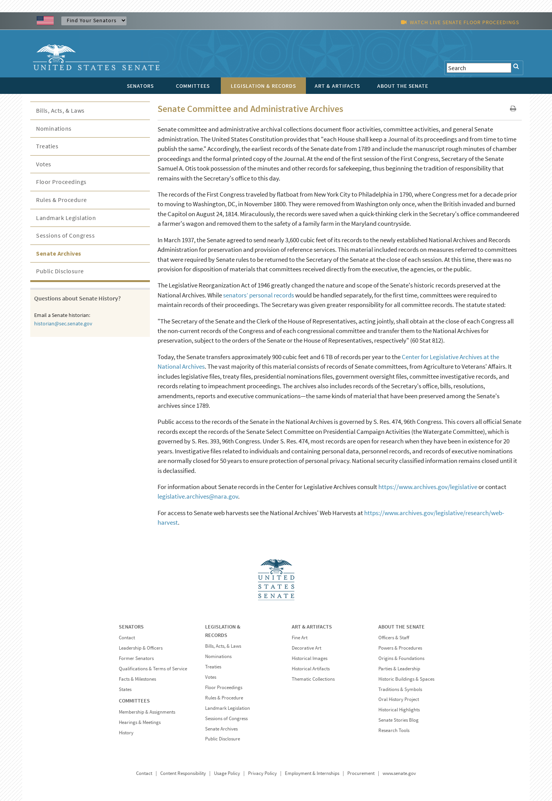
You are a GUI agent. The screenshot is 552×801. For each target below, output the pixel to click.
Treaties (47, 146)
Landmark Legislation (66, 218)
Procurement (361, 773)
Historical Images (309, 658)
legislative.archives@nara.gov (198, 496)
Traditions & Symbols (400, 689)
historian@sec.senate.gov (63, 323)
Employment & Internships (312, 773)
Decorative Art (306, 648)
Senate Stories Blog (398, 720)
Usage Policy (227, 773)
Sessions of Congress (65, 235)
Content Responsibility (183, 773)
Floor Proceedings (61, 181)
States (125, 689)
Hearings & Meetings (140, 722)
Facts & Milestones (137, 679)
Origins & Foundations (401, 658)
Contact (127, 637)
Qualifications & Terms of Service (153, 668)
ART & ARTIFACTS (312, 626)
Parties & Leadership (399, 668)
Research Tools (393, 730)
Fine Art (299, 637)
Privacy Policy (262, 773)
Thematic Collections (313, 679)
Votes (43, 164)
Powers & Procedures (400, 648)
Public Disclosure (60, 271)
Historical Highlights (399, 709)
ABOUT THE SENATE (401, 626)
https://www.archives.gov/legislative (427, 487)
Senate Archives (58, 253)
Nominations (54, 128)
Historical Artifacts (311, 668)
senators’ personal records (258, 295)
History (126, 732)
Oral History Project (398, 699)
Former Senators (136, 658)
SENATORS (131, 626)
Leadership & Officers (141, 648)
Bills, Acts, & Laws (60, 110)
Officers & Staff (393, 637)
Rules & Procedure (61, 200)
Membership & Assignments (147, 712)
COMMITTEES (134, 700)
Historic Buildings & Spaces (406, 679)
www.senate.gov (399, 773)
